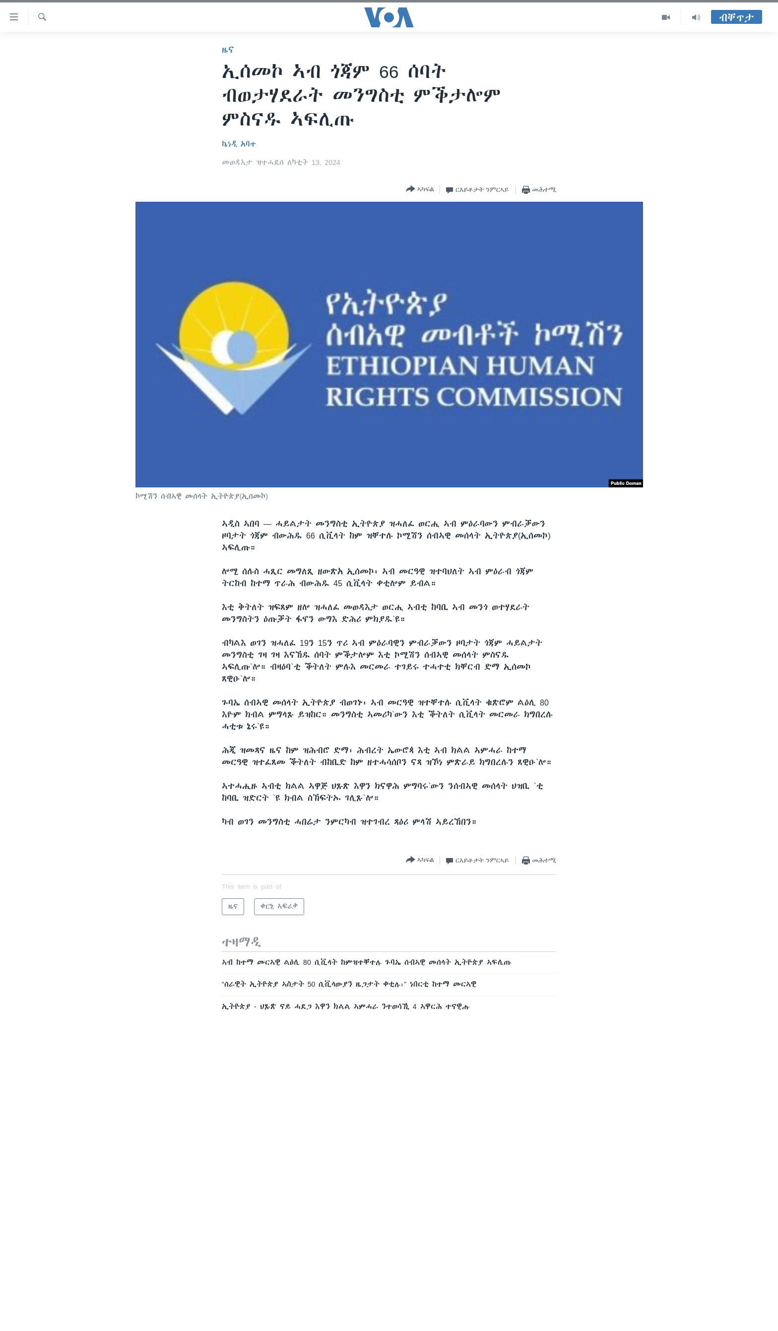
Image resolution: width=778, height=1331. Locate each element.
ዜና (228, 50)
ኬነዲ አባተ (239, 144)
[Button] (420, 189)
